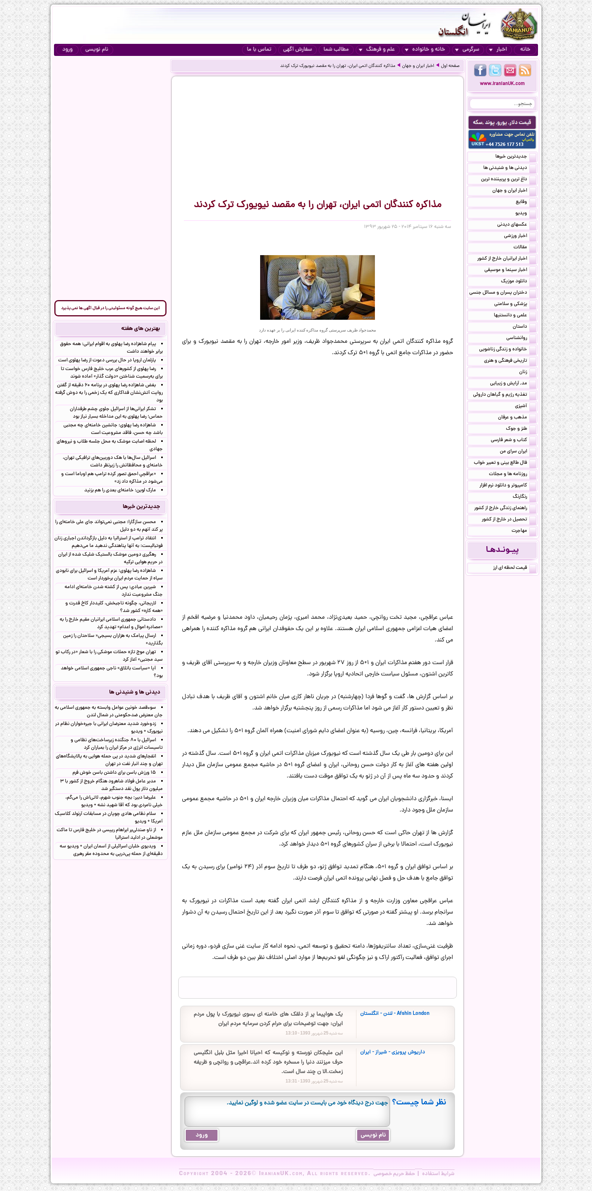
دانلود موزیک (518, 282)
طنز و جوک (521, 429)
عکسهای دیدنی (516, 225)
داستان (524, 327)
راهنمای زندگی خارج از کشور (505, 509)
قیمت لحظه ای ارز (514, 568)
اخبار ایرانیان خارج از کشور (506, 259)
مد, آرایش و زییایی (513, 384)
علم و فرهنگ (377, 49)
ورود (67, 49)
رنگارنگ (524, 497)
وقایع (526, 202)
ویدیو (525, 214)
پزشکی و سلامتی (515, 304)
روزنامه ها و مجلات (512, 475)
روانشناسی (521, 339)
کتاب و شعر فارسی (513, 441)
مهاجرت (524, 531)
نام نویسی (96, 49)
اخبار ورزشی (520, 236)
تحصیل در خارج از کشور (509, 520)
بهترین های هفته (140, 328)
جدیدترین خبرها (515, 157)
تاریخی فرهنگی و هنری (510, 361)
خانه (525, 49)
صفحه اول (450, 66)
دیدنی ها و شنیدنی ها (509, 168)
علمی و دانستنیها (515, 316)
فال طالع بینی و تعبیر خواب (505, 463)
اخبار (498, 49)
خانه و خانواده (425, 49)
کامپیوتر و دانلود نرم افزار (507, 486)
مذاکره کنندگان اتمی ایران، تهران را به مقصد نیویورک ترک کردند (337, 66)
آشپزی (525, 407)
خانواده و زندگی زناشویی (507, 350)
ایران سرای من (518, 452)
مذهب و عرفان (517, 418)
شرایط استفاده (438, 1174)
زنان (527, 373)
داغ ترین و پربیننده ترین (508, 180)
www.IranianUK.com (502, 84)
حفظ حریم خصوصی (394, 1174)
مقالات (524, 248)
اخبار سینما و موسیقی (510, 270)
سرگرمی (467, 49)
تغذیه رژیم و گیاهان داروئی (504, 395)
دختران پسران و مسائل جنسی (502, 293)
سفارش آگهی (297, 49)
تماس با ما (259, 49)
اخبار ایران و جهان (418, 66)
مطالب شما (336, 49)
